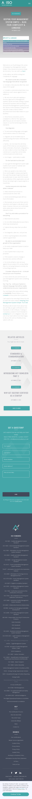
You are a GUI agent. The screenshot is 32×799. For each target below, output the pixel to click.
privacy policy (18, 501)
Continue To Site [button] (16, 794)
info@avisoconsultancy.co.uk (19, 439)
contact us (6, 314)
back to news (17, 408)
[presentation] (16, 483)
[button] (29, 3)
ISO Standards (16, 348)
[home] (7, 3)
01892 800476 (12, 437)
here (23, 71)
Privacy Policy (21, 789)
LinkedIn (6, 295)
